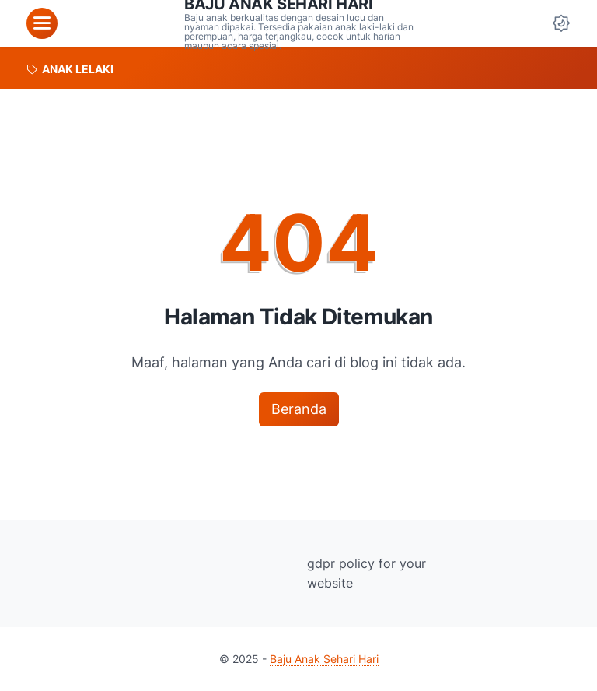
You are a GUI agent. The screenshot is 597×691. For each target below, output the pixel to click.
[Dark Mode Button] (561, 23)
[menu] (42, 23)
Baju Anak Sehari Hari (324, 658)
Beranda (298, 409)
